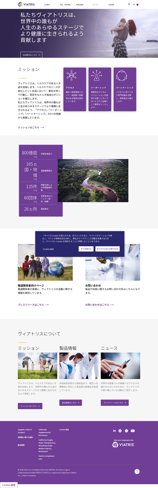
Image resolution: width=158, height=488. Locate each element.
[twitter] (126, 431)
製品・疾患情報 (65, 5)
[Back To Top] (137, 471)
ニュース (95, 5)
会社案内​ (47, 5)
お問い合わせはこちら (97, 304)
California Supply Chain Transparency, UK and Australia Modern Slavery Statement (47, 445)
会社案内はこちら (30, 54)
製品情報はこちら (69, 402)
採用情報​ (111, 5)
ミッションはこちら (28, 127)
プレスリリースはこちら (31, 304)
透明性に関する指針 (25, 437)
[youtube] (133, 431)
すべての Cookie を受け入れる (107, 249)
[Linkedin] (114, 430)
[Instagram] (120, 431)
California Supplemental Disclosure (45, 432)
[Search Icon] (129, 4)
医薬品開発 (79, 5)
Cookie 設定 (64, 429)
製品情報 (21, 445)
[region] (79, 244)
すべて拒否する (86, 249)
